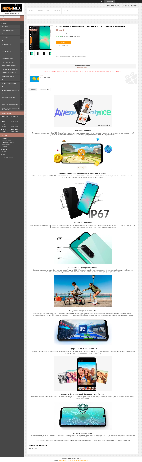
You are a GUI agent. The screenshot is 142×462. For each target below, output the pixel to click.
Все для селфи (6, 87)
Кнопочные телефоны (8, 30)
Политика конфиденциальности (80, 460)
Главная (31, 11)
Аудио (4, 48)
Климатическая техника (9, 72)
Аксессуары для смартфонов (10, 90)
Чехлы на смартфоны (8, 97)
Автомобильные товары (9, 65)
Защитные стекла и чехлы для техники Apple (11, 108)
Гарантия (57, 11)
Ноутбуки (5, 37)
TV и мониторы (6, 44)
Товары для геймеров (8, 76)
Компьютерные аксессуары (10, 69)
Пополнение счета (45, 77)
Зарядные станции (7, 41)
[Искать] (22, 16)
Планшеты (5, 34)
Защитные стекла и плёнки (10, 104)
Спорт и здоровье (7, 58)
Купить (63, 42)
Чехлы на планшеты (8, 101)
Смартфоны (5, 26)
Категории (4, 23)
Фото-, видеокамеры (8, 62)
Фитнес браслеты (7, 51)
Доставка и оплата (44, 11)
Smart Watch (5, 55)
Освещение (5, 94)
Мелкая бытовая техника (9, 80)
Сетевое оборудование (9, 83)
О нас (66, 11)
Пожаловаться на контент (65, 460)
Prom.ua (79, 458)
